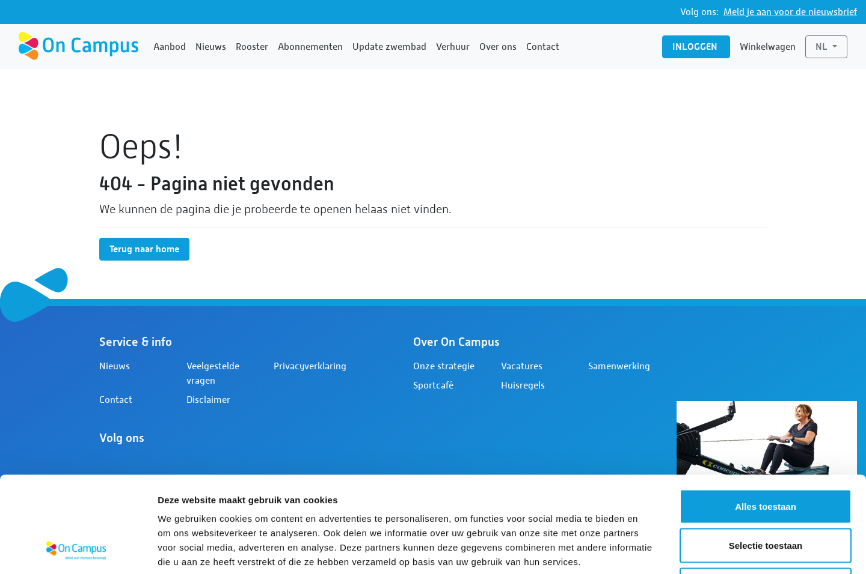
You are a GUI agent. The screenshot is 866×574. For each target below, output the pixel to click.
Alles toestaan (765, 416)
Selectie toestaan (766, 456)
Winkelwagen (768, 46)
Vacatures (521, 366)
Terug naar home (144, 249)
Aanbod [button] (169, 46)
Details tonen (649, 550)
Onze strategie (443, 366)
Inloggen (696, 46)
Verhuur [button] (453, 46)
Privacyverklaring (310, 366)
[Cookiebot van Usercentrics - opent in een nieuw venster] (78, 551)
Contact (542, 46)
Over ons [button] (498, 46)
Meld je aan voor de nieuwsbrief (790, 12)
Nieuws (210, 46)
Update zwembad (389, 46)
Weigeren (765, 495)
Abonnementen (310, 46)
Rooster (252, 46)
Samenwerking (619, 366)
